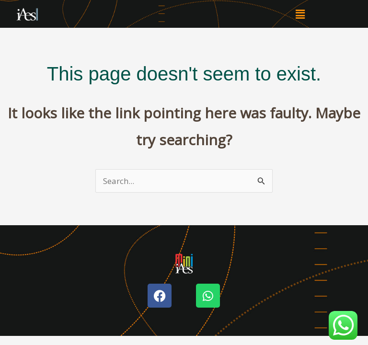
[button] (300, 14)
